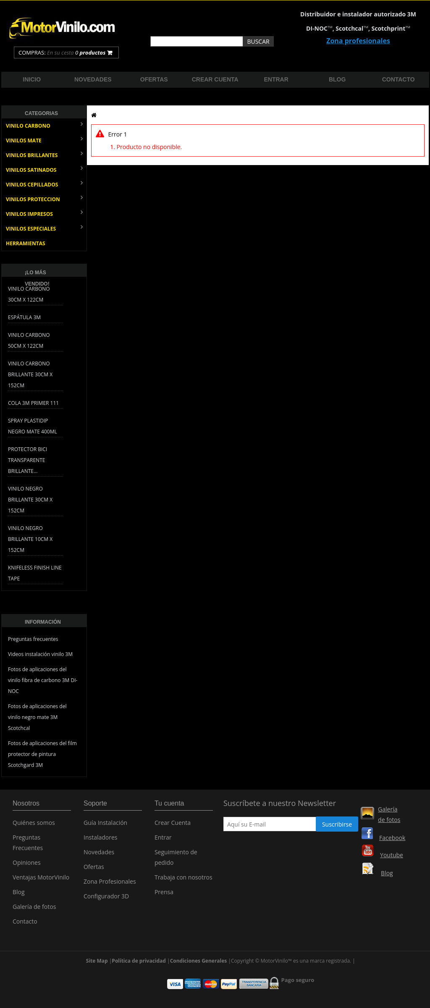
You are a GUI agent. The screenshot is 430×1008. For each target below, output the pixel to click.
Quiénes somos (34, 824)
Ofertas (154, 79)
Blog (337, 79)
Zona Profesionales (110, 883)
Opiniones (27, 864)
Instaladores (101, 839)
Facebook (392, 838)
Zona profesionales (358, 40)
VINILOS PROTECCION (44, 198)
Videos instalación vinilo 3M (40, 654)
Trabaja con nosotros (183, 879)
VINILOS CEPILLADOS (44, 183)
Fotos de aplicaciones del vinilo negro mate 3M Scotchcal (37, 717)
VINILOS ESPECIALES (44, 227)
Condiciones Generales (198, 948)
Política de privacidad (139, 948)
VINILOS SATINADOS (44, 169)
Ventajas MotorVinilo (41, 879)
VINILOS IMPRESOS (44, 213)
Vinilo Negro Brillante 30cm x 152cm (30, 499)
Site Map (97, 948)
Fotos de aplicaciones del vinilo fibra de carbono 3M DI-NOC (42, 680)
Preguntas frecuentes (33, 639)
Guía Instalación (105, 824)
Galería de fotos (34, 908)
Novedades (93, 79)
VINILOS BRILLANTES (44, 154)
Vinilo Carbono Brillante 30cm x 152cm (30, 374)
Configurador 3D (106, 898)
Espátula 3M (24, 317)
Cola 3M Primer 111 (33, 403)
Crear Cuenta (173, 824)
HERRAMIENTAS (25, 243)
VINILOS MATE (44, 139)
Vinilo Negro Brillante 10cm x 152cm (30, 539)
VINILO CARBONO (44, 125)
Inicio (32, 79)
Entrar (276, 79)
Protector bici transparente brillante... (27, 460)
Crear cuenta (215, 79)
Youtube (391, 855)
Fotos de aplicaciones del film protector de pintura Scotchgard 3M (42, 754)
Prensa (164, 894)
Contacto (398, 79)
